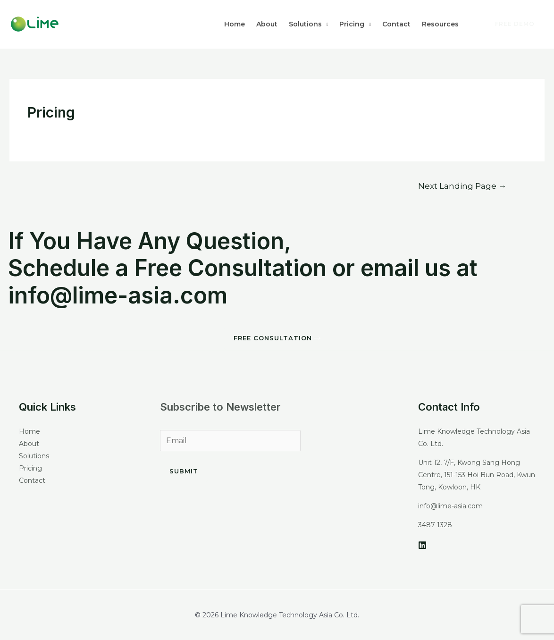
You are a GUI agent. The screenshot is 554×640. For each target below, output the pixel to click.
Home (234, 24)
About (266, 24)
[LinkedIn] (422, 545)
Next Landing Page (462, 186)
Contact (396, 24)
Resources (440, 24)
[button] (277, 339)
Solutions (305, 24)
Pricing (351, 24)
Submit (183, 471)
